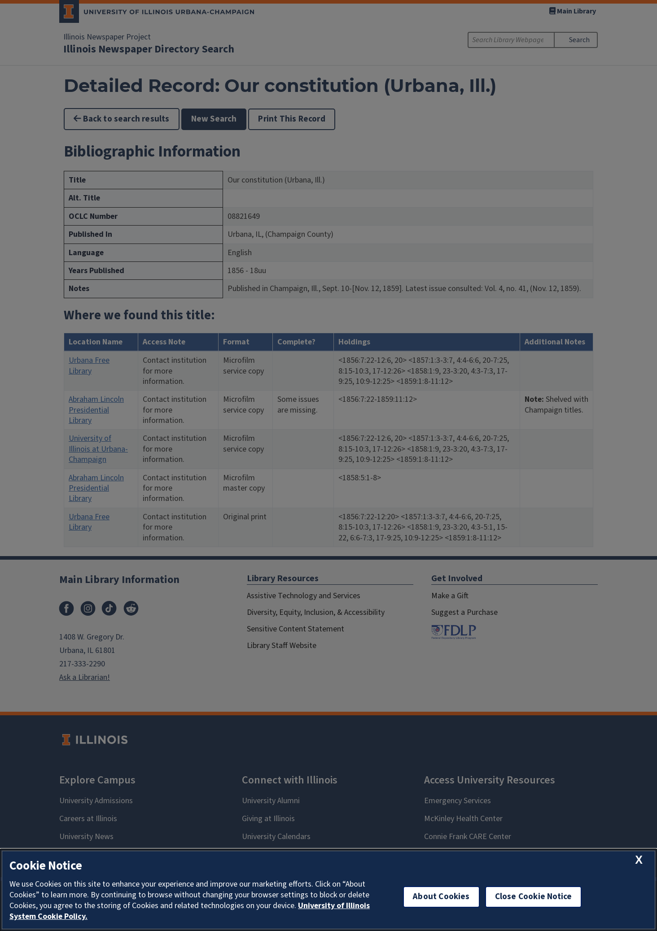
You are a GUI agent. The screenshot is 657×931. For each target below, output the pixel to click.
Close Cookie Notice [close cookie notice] (533, 897)
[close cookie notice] (639, 860)
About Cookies (441, 897)
